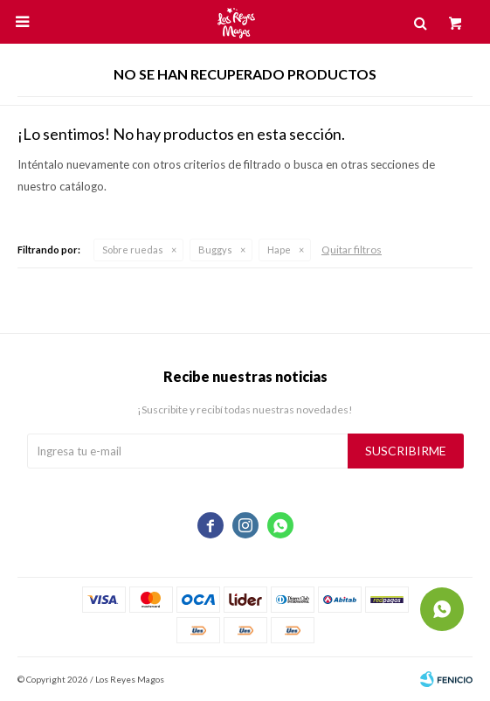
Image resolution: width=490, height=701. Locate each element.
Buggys (215, 249)
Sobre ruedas (132, 249)
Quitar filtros (351, 249)
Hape (279, 249)
